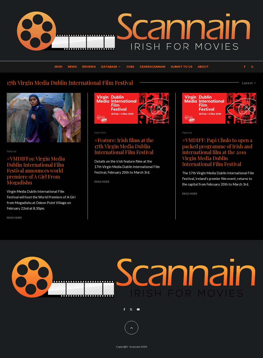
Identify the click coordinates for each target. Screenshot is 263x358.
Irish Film (100, 132)
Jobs (130, 66)
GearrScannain (152, 66)
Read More (14, 217)
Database (109, 66)
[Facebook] (244, 66)
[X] (252, 66)
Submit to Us (181, 66)
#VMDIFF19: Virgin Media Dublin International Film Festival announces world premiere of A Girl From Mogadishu (36, 170)
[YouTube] (138, 309)
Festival (11, 151)
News (72, 66)
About (203, 66)
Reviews (89, 66)
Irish (58, 66)
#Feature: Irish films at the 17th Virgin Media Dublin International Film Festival (124, 146)
